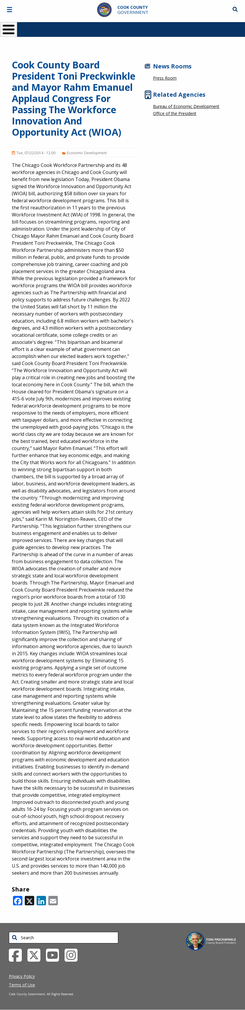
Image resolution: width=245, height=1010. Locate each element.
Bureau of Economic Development (186, 106)
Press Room (165, 78)
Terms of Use (22, 985)
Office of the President (174, 113)
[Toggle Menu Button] (8, 29)
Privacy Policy (22, 976)
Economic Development (87, 152)
